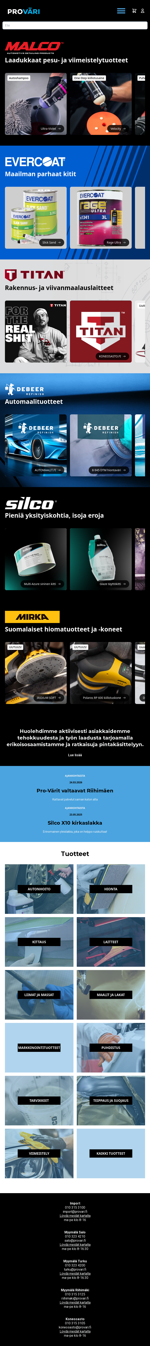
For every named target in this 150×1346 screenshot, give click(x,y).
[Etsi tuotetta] (75, 25)
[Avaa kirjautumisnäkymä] (142, 10)
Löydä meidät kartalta (75, 1216)
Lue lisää (75, 755)
